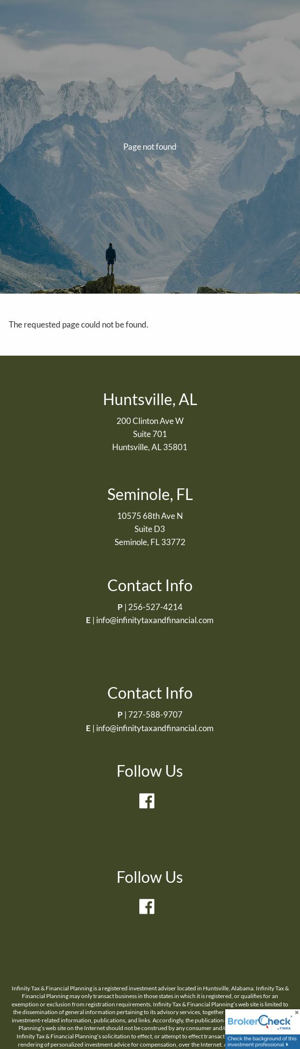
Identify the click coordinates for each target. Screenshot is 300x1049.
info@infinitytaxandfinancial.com (155, 620)
